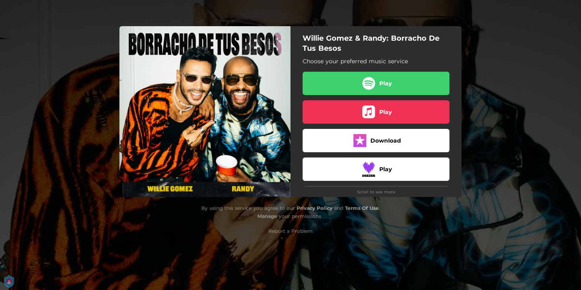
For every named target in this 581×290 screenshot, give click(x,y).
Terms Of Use (362, 208)
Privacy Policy (314, 208)
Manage (267, 216)
